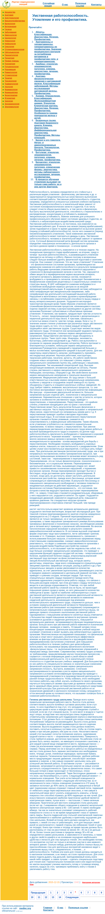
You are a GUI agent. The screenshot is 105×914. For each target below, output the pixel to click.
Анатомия (9, 15)
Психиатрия (10, 64)
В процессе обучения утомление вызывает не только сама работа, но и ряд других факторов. (47, 183)
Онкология (9, 46)
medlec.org (25, 908)
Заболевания (10, 32)
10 (32, 897)
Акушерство (10, 12)
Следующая (72, 897)
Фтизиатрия (10, 98)
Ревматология (11, 72)
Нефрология (10, 44)
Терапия (8, 78)
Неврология (10, 41)
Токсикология (11, 81)
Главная (47, 907)
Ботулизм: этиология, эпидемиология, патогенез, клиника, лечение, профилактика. (47, 156)
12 (46, 897)
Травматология (11, 84)
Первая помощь (12, 61)
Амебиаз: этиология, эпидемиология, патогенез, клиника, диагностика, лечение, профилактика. (46, 69)
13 (53, 897)
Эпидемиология (12, 107)
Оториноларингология (14, 49)
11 (39, 897)
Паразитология (11, 55)
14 (60, 897)
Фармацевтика (11, 92)
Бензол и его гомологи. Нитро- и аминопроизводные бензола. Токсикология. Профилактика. (47, 145)
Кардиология (10, 38)
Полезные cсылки (80, 4)
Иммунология (11, 35)
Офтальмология (12, 52)
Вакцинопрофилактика (15, 21)
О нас (65, 4)
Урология (9, 87)
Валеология (10, 24)
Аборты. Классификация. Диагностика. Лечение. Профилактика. (46, 36)
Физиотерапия (11, 95)
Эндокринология (12, 104)
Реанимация (10, 69)
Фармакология (11, 89)
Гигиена (8, 29)
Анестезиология (12, 18)
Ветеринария (10, 26)
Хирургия (9, 101)
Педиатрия (9, 58)
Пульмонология (11, 67)
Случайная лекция (48, 4)
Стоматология (11, 75)
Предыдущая (38, 892)
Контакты (96, 4)
